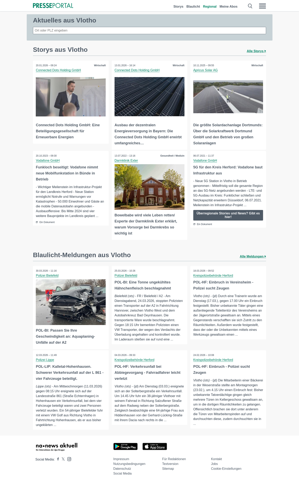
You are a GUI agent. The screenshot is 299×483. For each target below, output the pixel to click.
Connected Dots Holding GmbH (58, 70)
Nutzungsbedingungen (129, 463)
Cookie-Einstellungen (226, 468)
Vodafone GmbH (48, 160)
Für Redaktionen (174, 459)
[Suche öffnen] (250, 6)
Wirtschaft (100, 65)
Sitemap (168, 468)
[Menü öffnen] (262, 6)
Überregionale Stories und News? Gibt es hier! (228, 214)
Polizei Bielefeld (47, 275)
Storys (178, 6)
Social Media (122, 473)
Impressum (121, 459)
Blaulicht (193, 6)
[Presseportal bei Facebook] (57, 459)
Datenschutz (122, 468)
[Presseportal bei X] (62, 459)
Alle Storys (256, 51)
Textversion (170, 463)
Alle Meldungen (253, 256)
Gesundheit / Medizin (172, 155)
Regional (210, 6)
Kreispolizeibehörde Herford (213, 275)
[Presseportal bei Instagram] (68, 458)
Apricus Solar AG (205, 70)
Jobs (214, 463)
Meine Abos (229, 6)
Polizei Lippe (45, 359)
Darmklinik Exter (126, 160)
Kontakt (216, 459)
